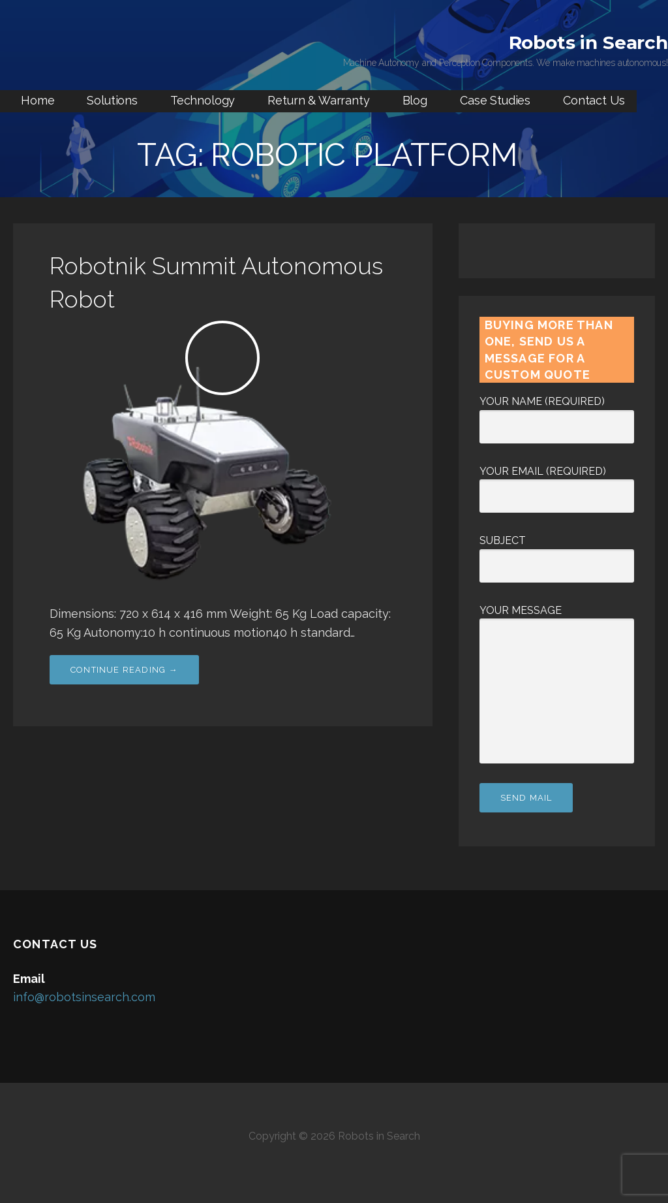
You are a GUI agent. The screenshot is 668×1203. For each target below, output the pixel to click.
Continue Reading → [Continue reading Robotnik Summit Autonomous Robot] (124, 670)
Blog (414, 100)
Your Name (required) (556, 414)
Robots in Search (588, 42)
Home (37, 100)
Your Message (556, 619)
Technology (202, 100)
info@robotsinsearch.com (84, 997)
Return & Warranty (318, 100)
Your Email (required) (556, 484)
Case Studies (495, 100)
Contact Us (593, 100)
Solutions (112, 100)
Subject (556, 553)
